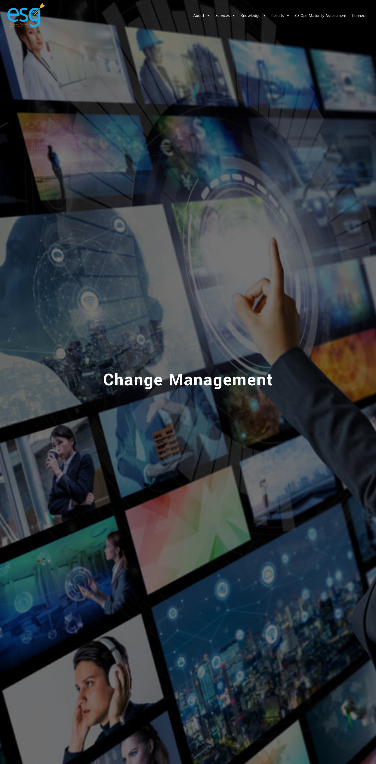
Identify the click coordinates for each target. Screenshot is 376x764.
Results (281, 15)
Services (225, 15)
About (201, 15)
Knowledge (253, 15)
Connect (359, 16)
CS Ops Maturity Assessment (321, 16)
